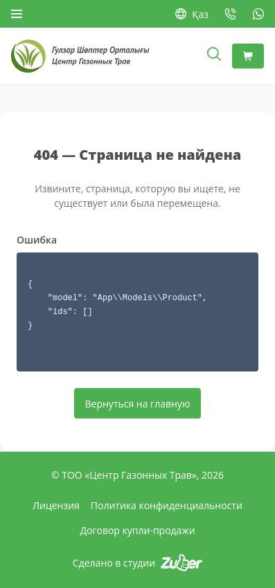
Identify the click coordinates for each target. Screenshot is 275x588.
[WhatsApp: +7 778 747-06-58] (258, 13)
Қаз (192, 14)
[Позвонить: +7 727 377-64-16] (230, 13)
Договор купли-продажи (137, 530)
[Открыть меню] (16, 13)
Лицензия (56, 505)
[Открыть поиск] (214, 56)
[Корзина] (248, 56)
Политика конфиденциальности (166, 505)
